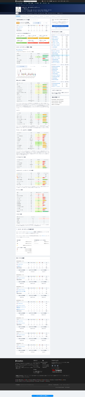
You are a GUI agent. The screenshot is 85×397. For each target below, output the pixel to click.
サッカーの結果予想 (45, 372)
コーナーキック (35, 371)
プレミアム (45, 3)
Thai (23, 387)
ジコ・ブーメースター (56, 58)
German (64, 386)
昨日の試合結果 (44, 368)
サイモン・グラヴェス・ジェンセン (58, 72)
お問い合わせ (50, 391)
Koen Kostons (54, 36)
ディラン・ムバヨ (55, 42)
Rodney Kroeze (55, 69)
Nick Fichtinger (55, 53)
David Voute (54, 70)
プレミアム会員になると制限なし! (42, 395)
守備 (46, 13)
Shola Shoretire (55, 39)
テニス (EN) (37, 3)
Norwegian (37, 387)
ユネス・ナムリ (55, 41)
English (17, 386)
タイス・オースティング (56, 55)
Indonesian (32, 387)
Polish (60, 386)
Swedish (56, 386)
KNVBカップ (19, 272)
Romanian (51, 386)
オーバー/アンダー (19, 3)
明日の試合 (44, 370)
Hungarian (42, 387)
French (47, 386)
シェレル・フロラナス (56, 75)
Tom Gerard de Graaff (56, 83)
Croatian (27, 387)
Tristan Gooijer (55, 73)
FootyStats (18, 391)
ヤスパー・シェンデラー (56, 86)
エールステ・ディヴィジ (21, 284)
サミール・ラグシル (55, 62)
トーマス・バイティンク (56, 45)
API (40, 3)
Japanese (21, 386)
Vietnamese (47, 387)
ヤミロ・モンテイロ (55, 50)
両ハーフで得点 (35, 372)
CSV (48, 3)
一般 (17, 13)
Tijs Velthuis (54, 78)
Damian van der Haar (56, 66)
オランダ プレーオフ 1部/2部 (21, 298)
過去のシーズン (60, 13)
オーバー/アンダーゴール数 (37, 368)
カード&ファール (41, 13)
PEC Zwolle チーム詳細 (57, 31)
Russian (39, 386)
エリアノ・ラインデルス (56, 44)
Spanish (43, 386)
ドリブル (35, 13)
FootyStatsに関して (56, 391)
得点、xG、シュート (22, 13)
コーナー (25, 3)
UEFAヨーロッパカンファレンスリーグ (21, 314)
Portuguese (30, 386)
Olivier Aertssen (55, 79)
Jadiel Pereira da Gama (56, 61)
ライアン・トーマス (55, 56)
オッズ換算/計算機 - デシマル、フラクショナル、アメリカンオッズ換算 (37, 379)
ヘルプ (61, 391)
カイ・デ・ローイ (55, 38)
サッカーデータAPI (45, 371)
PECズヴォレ (44, 242)
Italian (20, 387)
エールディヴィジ (30, 238)
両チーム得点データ (36, 370)
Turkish (25, 386)
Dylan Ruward (54, 67)
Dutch (16, 387)
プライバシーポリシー (66, 391)
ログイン (67, 1)
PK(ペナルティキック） (52, 13)
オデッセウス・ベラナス (56, 52)
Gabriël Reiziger (55, 59)
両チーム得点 (31, 3)
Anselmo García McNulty (56, 76)
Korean (35, 386)
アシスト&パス (29, 13)
